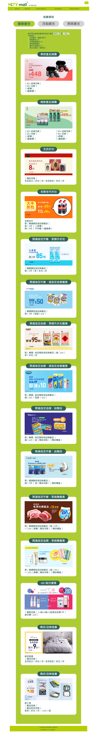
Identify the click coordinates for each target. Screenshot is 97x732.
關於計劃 (27, 8)
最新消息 (17, 8)
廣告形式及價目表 (41, 8)
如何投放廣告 (59, 8)
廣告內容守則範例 (75, 8)
